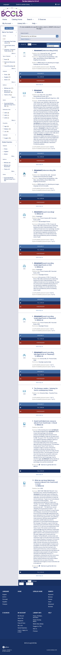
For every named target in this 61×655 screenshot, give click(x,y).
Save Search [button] (9, 28)
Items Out (20, 618)
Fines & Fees (21, 623)
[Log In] (55, 4)
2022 (5, 115)
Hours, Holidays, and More (37, 616)
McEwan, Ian (7, 88)
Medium (6, 129)
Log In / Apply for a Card (23, 631)
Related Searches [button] (7, 142)
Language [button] (5, 134)
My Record (21, 616)
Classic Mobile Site (52, 650)
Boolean (50, 606)
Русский (4, 599)
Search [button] (30, 23)
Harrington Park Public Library (10, 42)
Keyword (50, 594)
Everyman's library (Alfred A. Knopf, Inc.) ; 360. (10, 105)
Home (4, 23)
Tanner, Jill (7, 95)
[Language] (6, 4)
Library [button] (4, 35)
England (6, 77)
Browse (50, 597)
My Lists (20, 625)
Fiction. (6, 74)
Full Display (31, 77)
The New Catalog (27, 1)
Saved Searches (22, 628)
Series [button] (4, 100)
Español (4, 602)
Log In (58, 4)
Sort (48, 44)
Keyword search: (25, 33)
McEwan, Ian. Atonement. (7, 91)
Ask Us (35, 628)
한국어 (4, 597)
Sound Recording (8, 66)
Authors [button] (4, 85)
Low (5, 131)
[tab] (9, 32)
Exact (49, 602)
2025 (5, 112)
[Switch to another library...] (23, 4)
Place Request (31, 81)
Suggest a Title (37, 626)
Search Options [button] (26, 39)
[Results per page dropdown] (29, 44)
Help (49, 613)
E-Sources (5, 613)
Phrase (50, 599)
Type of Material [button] (6, 56)
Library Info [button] (37, 613)
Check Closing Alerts (37, 620)
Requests (20, 620)
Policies (35, 631)
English (6, 138)
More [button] (41, 23)
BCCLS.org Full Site (30, 643)
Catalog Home (17, 23)
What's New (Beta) (38, 624)
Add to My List (39, 84)
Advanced (51, 604)
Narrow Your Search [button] (7, 32)
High (5, 126)
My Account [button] (22, 613)
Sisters (6, 79)
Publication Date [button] (6, 109)
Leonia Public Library (9, 45)
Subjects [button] (5, 71)
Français (4, 604)
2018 (5, 118)
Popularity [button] (5, 123)
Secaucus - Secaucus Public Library (9, 50)
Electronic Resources (9, 62)
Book (5, 59)
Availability (31, 73)
